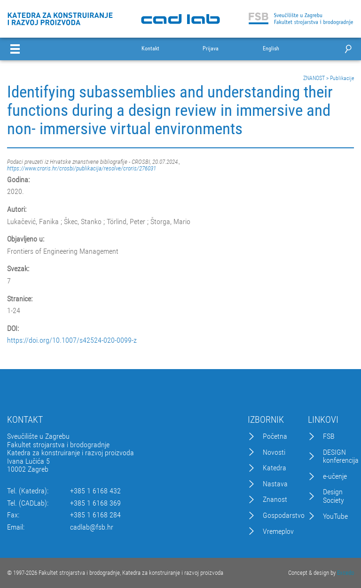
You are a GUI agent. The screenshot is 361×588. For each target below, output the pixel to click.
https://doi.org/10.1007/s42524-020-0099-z (72, 340)
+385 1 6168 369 (95, 503)
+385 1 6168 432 (95, 491)
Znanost (275, 499)
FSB (329, 436)
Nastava (275, 484)
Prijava (211, 49)
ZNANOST (314, 78)
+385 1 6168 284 (95, 515)
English (271, 49)
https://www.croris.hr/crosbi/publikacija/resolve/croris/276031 (81, 168)
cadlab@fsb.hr (91, 527)
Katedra (274, 468)
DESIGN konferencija (341, 456)
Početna (275, 436)
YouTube (335, 516)
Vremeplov (278, 531)
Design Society (333, 496)
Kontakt (150, 49)
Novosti (274, 452)
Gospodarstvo (284, 515)
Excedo (345, 572)
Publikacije (342, 78)
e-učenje (335, 476)
